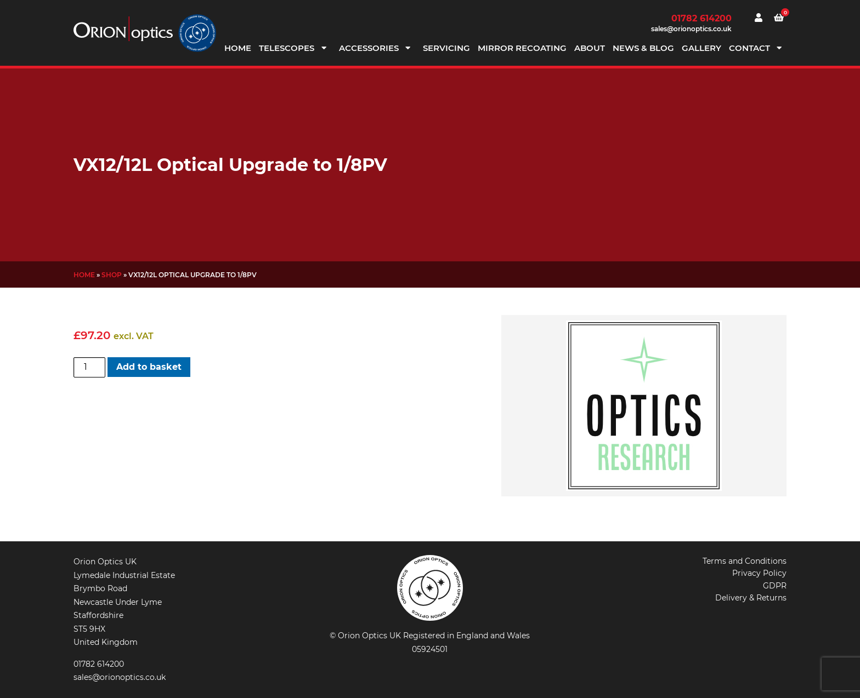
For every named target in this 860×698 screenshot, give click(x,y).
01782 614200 (701, 18)
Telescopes (286, 48)
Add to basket (149, 367)
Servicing (446, 48)
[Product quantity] (89, 367)
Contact (749, 48)
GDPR (775, 586)
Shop (111, 275)
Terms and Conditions (745, 561)
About (589, 48)
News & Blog (643, 48)
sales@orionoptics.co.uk (691, 29)
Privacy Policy (759, 573)
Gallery (701, 48)
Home (237, 48)
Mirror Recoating (522, 48)
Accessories (369, 48)
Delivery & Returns (751, 598)
